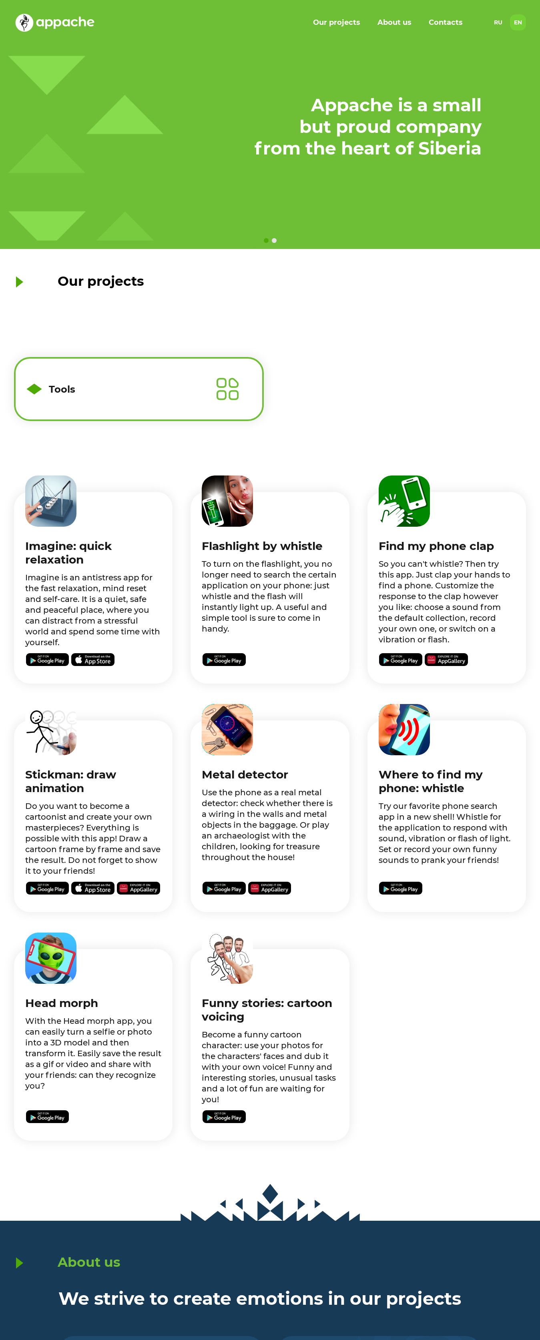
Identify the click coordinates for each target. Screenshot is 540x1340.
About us (394, 22)
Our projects (336, 22)
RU (498, 22)
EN (518, 22)
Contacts (446, 22)
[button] (266, 240)
